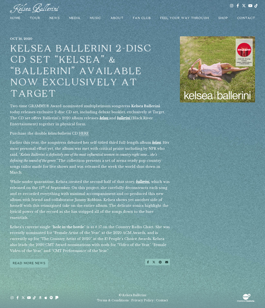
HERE (84, 133)
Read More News (29, 263)
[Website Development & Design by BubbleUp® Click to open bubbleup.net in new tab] (245, 297)
